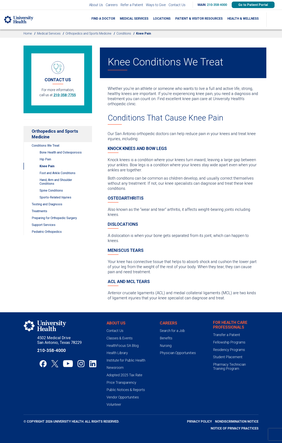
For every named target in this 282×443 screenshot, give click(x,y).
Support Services (43, 225)
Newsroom (115, 367)
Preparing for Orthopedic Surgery (54, 218)
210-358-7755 (64, 95)
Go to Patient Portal (253, 5)
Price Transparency (121, 382)
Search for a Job (172, 331)
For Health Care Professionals (230, 325)
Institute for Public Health (126, 360)
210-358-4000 (217, 5)
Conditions (124, 33)
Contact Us (177, 5)
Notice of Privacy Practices (234, 428)
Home (28, 33)
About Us (96, 5)
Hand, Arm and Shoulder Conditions (56, 181)
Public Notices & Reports (126, 390)
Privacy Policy (199, 421)
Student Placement (227, 357)
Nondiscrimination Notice (236, 421)
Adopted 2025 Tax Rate (124, 375)
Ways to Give (156, 5)
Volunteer (114, 404)
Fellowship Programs (229, 342)
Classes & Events (120, 338)
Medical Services (49, 33)
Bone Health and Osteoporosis (61, 152)
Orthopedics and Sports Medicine (88, 33)
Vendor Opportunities (123, 397)
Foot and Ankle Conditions (57, 173)
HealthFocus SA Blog (123, 345)
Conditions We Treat (45, 145)
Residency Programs (229, 350)
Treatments (39, 211)
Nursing (166, 345)
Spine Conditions (51, 190)
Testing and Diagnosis (47, 204)
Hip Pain (45, 159)
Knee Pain (47, 166)
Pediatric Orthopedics (47, 232)
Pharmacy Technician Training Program (229, 366)
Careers (112, 5)
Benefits (166, 338)
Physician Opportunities (178, 353)
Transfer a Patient (226, 335)
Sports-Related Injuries (55, 197)
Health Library (117, 353)
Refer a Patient (131, 5)
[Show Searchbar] (274, 19)
